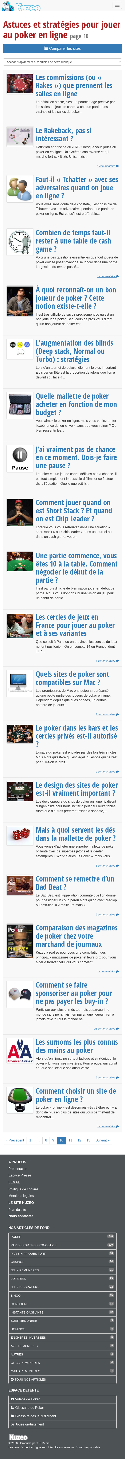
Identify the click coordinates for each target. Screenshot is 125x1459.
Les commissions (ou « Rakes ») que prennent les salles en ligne (74, 85)
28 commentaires (106, 1028)
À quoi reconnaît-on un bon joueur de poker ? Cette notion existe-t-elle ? (76, 297)
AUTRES (17, 1354)
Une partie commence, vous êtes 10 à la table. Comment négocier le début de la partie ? (77, 567)
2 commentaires (107, 714)
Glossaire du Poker (29, 1407)
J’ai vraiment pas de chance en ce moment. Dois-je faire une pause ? (76, 457)
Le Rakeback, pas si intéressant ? (63, 134)
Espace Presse (19, 1175)
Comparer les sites (62, 48)
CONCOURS (19, 1304)
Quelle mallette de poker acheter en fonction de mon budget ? (76, 404)
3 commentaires (107, 865)
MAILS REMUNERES (25, 1371)
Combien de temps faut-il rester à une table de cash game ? (73, 240)
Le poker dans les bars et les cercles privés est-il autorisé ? (77, 736)
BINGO (15, 1295)
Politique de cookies (23, 1189)
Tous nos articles (30, 1379)
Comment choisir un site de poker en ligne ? (76, 1095)
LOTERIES (18, 1278)
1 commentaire (108, 166)
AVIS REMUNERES (24, 1346)
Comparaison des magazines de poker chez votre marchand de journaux (77, 935)
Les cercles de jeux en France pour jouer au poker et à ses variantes (75, 625)
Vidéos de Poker (27, 1399)
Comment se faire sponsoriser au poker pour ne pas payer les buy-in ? (74, 993)
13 (88, 1140)
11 (70, 1140)
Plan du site (17, 1209)
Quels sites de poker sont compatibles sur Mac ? (72, 678)
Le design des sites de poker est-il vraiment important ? (77, 789)
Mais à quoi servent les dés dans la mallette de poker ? (76, 834)
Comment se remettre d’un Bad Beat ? (75, 883)
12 (79, 1140)
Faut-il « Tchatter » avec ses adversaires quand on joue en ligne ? (77, 187)
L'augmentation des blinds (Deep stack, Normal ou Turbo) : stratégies (74, 351)
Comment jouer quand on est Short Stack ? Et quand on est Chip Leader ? (74, 510)
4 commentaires (107, 660)
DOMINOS (18, 1329)
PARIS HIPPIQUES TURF (28, 1253)
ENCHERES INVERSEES (28, 1337)
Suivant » (102, 1140)
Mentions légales (21, 1196)
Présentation (17, 1169)
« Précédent (15, 1140)
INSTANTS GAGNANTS (27, 1312)
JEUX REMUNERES (25, 1270)
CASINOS (17, 1262)
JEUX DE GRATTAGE (26, 1287)
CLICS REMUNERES (25, 1363)
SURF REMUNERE (24, 1320)
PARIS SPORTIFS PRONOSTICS (33, 1245)
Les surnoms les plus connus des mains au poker (77, 1046)
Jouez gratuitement (29, 1424)
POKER (16, 1236)
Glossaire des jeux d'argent (35, 1416)
